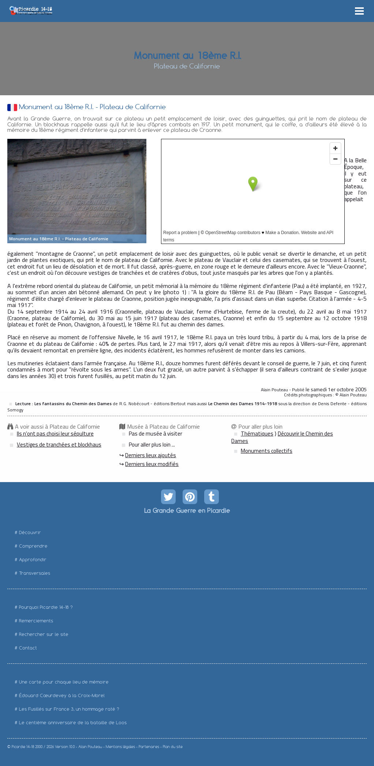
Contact (28, 648)
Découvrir (30, 532)
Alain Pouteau (90, 746)
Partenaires (149, 746)
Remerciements (36, 620)
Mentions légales (120, 746)
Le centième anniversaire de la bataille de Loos (73, 722)
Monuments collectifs (266, 451)
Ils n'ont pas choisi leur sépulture (55, 433)
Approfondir (32, 559)
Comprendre (33, 546)
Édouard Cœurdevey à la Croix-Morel (62, 695)
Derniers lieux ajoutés (150, 455)
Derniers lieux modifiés (152, 464)
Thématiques (257, 433)
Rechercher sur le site (43, 634)
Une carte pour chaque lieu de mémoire (64, 682)
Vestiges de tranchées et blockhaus (59, 444)
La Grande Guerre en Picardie (187, 510)
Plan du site (173, 746)
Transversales (34, 573)
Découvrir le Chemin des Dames (282, 437)
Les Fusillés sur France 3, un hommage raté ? (69, 709)
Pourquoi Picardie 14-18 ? (46, 607)
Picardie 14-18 (23, 746)
